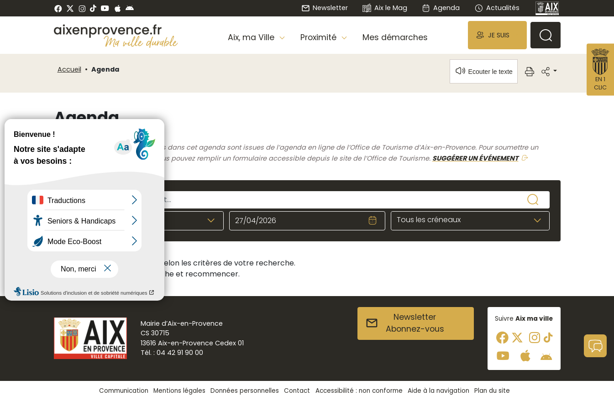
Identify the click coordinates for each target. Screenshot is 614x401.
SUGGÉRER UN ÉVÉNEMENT (475, 158)
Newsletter (324, 7)
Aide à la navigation (438, 390)
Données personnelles (244, 390)
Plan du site (492, 390)
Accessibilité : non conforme (359, 390)
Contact (297, 390)
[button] (497, 35)
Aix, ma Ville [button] (252, 37)
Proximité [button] (319, 37)
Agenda (441, 7)
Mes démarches (395, 37)
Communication (123, 390)
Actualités (496, 7)
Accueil (69, 69)
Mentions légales (179, 390)
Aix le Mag (384, 8)
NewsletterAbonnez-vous (404, 323)
